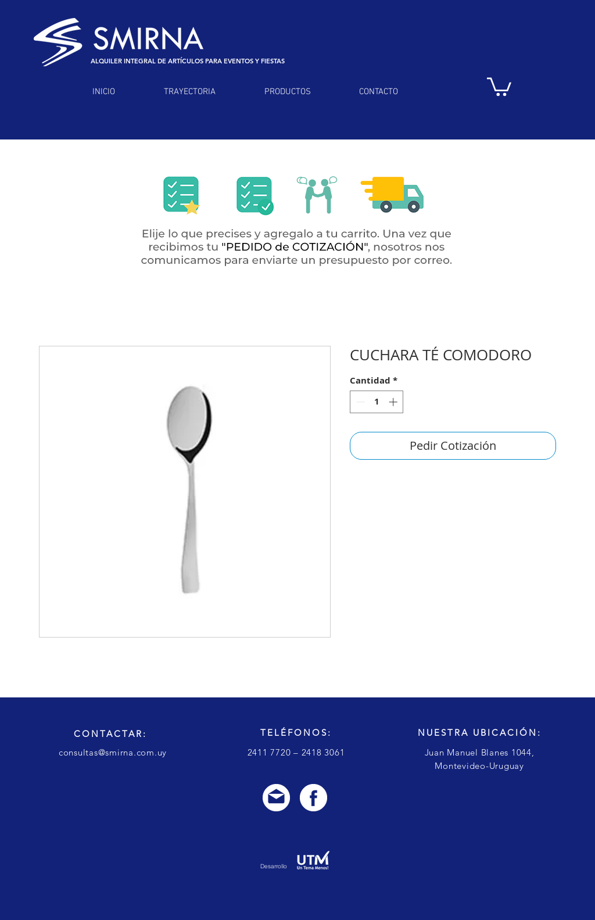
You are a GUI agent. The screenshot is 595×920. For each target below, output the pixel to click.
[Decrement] (359, 402)
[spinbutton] (376, 402)
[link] (499, 86)
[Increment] (394, 402)
